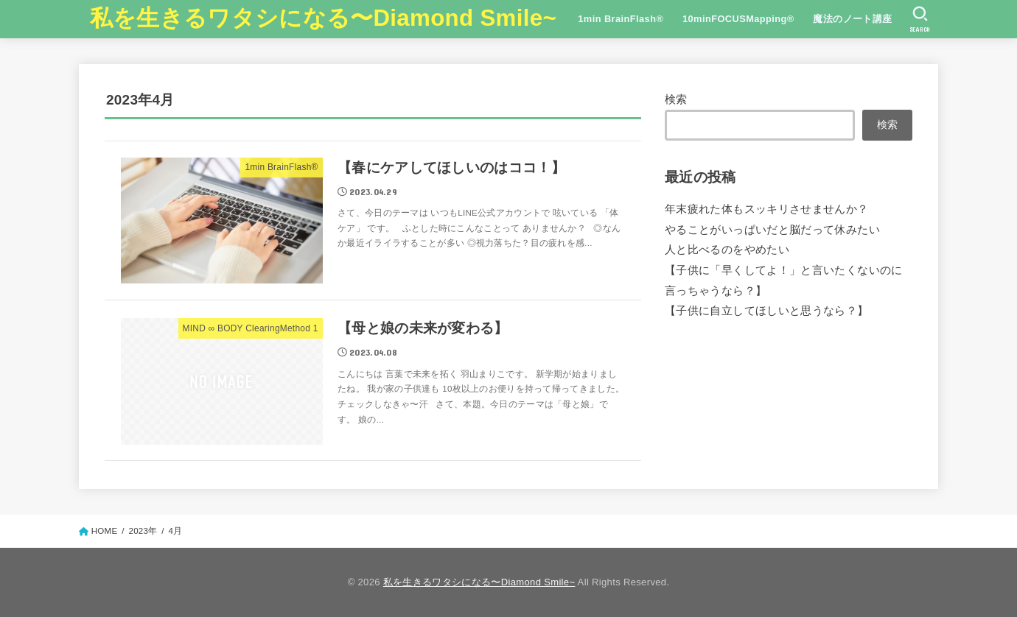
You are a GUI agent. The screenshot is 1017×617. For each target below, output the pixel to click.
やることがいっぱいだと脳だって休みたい (772, 230)
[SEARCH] (920, 19)
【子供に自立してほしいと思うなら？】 (767, 311)
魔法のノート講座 (852, 18)
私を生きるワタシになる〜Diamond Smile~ (323, 18)
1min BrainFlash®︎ (620, 18)
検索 (676, 99)
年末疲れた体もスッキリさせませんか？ (767, 209)
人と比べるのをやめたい (727, 249)
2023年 (142, 530)
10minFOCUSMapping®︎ (738, 18)
